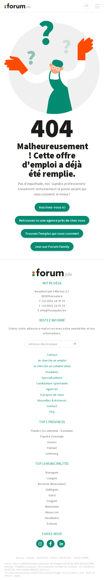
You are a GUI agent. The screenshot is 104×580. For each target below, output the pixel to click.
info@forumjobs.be (53, 310)
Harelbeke (52, 518)
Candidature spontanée (52, 383)
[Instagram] (40, 543)
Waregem (51, 472)
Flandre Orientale (52, 436)
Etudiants (52, 372)
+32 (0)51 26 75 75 (53, 301)
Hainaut (52, 448)
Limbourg (52, 453)
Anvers (52, 442)
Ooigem (52, 501)
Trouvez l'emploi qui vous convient (52, 233)
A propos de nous (52, 395)
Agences (52, 389)
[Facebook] (50, 543)
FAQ (52, 412)
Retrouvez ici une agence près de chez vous (52, 220)
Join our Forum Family (52, 246)
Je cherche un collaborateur (52, 366)
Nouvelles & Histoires (52, 400)
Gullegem (52, 489)
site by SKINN (81, 557)
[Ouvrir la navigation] (97, 6)
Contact (52, 355)
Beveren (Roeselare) (52, 484)
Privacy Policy (70, 572)
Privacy (20, 557)
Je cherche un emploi (52, 360)
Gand (52, 495)
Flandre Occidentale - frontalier (52, 431)
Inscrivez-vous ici (52, 207)
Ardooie (52, 524)
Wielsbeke (52, 507)
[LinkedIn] (61, 543)
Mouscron (52, 512)
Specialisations (52, 378)
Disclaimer (42, 557)
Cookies (30, 557)
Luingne (52, 478)
